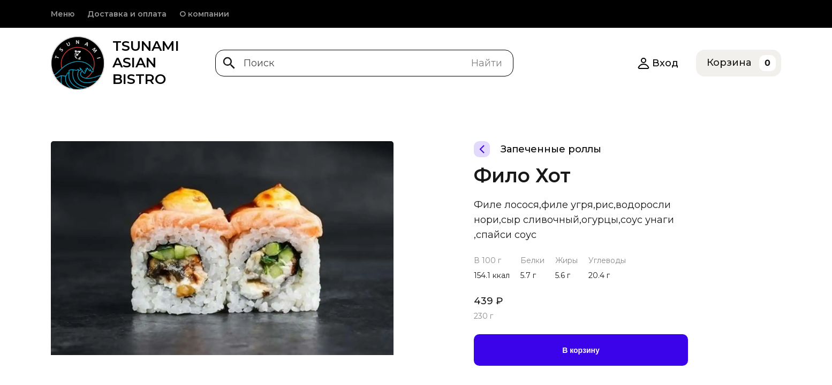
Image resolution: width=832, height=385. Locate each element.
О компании (204, 14)
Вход (657, 63)
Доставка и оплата (127, 14)
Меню (62, 14)
